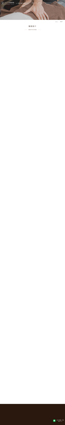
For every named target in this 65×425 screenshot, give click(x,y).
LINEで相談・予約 (60, 421)
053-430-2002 (21, 3)
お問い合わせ (60, 3)
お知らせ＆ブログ (48, 3)
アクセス (54, 3)
